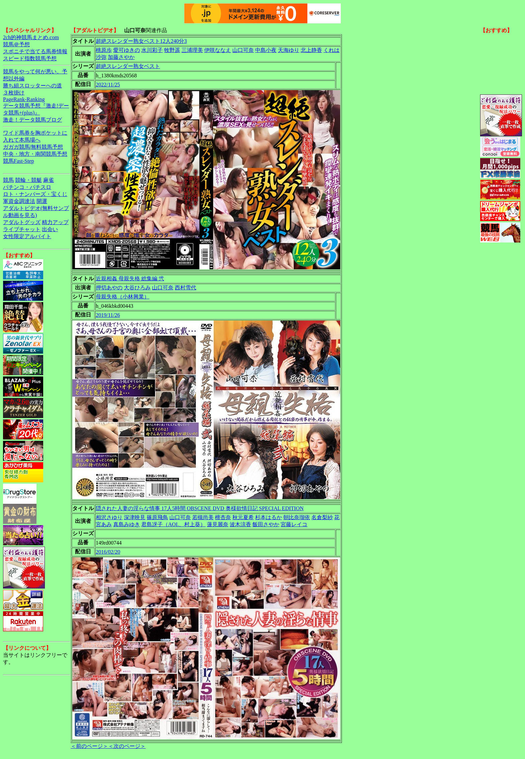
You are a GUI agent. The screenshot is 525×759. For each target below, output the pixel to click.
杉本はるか (268, 517)
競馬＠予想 (16, 44)
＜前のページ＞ (89, 746)
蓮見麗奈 (217, 524)
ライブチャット (22, 229)
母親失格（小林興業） (122, 296)
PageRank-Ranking (24, 99)
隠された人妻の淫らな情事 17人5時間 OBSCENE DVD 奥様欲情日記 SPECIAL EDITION (200, 508)
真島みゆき (126, 524)
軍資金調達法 (19, 201)
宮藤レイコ (294, 524)
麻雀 (48, 180)
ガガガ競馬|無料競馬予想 (33, 147)
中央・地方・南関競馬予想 (35, 154)
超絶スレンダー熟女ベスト (128, 66)
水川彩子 (152, 50)
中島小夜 (266, 50)
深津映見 (134, 517)
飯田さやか (265, 524)
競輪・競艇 (28, 180)
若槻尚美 (203, 517)
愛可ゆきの (126, 50)
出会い (50, 229)
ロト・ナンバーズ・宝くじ (35, 194)
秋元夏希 (243, 517)
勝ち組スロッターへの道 (32, 85)
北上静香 (311, 50)
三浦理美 (192, 50)
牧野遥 (172, 50)
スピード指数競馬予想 (30, 58)
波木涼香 (240, 524)
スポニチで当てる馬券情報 (35, 51)
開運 (41, 201)
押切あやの (109, 287)
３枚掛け (13, 92)
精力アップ (55, 222)
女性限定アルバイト (27, 236)
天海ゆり (288, 50)
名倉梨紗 (322, 517)
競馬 (8, 180)
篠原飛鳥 (157, 517)
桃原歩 (104, 50)
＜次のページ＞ (127, 746)
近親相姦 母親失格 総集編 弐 (130, 278)
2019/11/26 (108, 315)
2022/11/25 (108, 84)
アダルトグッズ (22, 222)
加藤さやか (121, 57)
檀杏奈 (223, 517)
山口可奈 (243, 50)
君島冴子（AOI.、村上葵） (173, 524)
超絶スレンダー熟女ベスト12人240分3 (141, 41)
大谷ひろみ (137, 287)
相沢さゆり (109, 517)
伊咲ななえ (217, 50)
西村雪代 (185, 287)
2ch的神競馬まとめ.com (31, 37)
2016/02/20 (108, 552)
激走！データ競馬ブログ (32, 120)
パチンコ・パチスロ (27, 187)
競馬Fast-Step (18, 161)
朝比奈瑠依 (296, 517)
